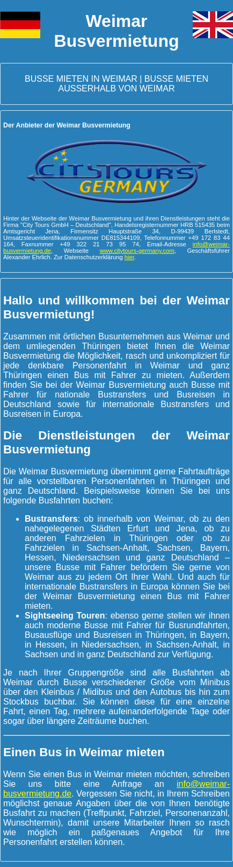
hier (129, 257)
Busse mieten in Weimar (81, 78)
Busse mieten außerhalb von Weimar (133, 83)
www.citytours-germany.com (137, 250)
